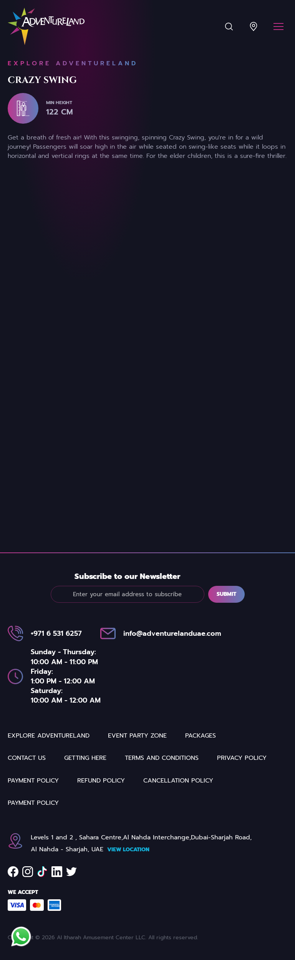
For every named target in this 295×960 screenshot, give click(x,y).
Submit (226, 600)
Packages (200, 770)
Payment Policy (33, 815)
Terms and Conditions (162, 793)
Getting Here (85, 793)
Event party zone (137, 770)
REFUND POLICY (101, 815)
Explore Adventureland (48, 770)
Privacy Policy (242, 793)
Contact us (27, 793)
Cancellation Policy (178, 815)
